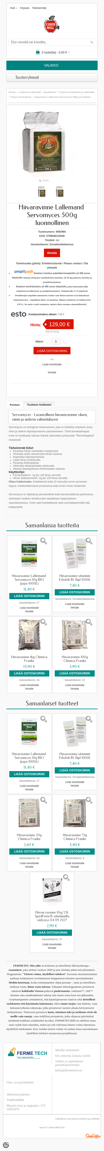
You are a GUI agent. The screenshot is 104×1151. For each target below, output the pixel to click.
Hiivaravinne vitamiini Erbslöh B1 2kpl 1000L (75, 578)
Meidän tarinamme (67, 1050)
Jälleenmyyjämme (18, 1094)
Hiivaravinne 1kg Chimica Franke (29, 659)
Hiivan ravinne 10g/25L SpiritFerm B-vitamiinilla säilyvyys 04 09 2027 (52, 916)
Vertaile (52, 372)
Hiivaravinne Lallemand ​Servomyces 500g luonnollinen (62, 97)
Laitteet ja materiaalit (30, 92)
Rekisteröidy (39, 8)
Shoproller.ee (93, 1136)
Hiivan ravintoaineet (21, 97)
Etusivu (12, 92)
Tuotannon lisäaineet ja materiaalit (76, 92)
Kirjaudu (25, 8)
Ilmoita (52, 253)
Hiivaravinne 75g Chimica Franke (75, 837)
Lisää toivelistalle (52, 364)
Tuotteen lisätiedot (39, 404)
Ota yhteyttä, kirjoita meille (72, 1055)
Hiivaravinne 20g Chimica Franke (29, 837)
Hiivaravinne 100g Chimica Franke (75, 659)
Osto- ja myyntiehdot (20, 1082)
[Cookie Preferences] (6, 1145)
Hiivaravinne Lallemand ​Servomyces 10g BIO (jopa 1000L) (29, 579)
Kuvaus (15, 404)
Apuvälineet (50, 92)
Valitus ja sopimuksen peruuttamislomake (69, 1063)
